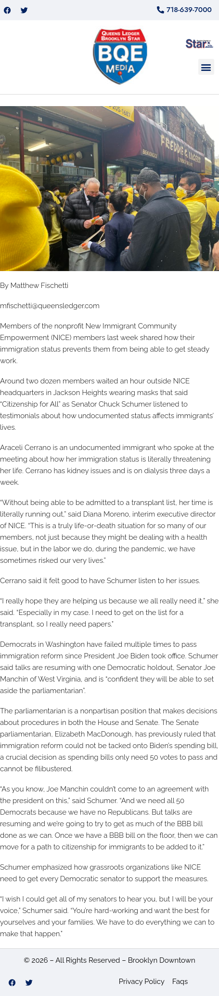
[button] (206, 67)
